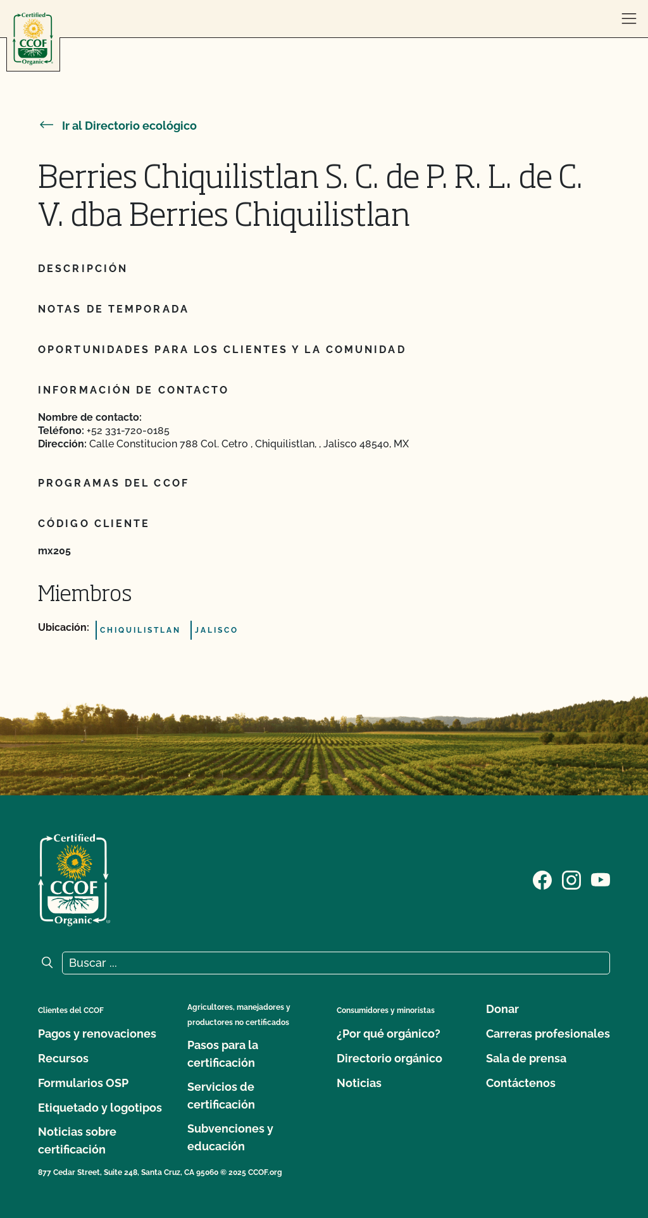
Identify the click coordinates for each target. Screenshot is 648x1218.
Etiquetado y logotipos (100, 1107)
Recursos (63, 1058)
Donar (502, 1009)
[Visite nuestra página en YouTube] (600, 878)
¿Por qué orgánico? (388, 1033)
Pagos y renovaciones (97, 1033)
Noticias (359, 1083)
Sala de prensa (526, 1058)
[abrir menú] (629, 19)
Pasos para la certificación (222, 1053)
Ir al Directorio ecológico (117, 125)
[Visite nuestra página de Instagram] (571, 878)
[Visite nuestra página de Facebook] (542, 878)
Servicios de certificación (221, 1095)
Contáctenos (521, 1083)
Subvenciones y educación (230, 1137)
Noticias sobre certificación (77, 1140)
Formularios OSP (83, 1083)
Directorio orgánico (389, 1058)
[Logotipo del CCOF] (32, 38)
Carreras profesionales (548, 1033)
